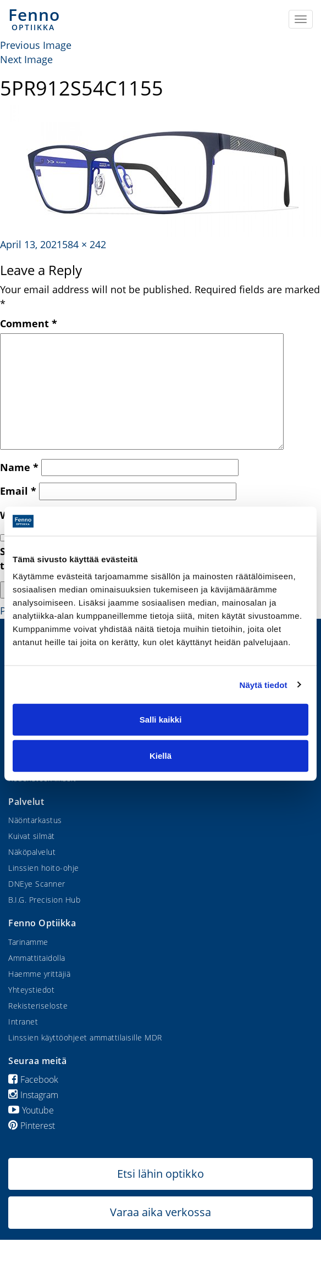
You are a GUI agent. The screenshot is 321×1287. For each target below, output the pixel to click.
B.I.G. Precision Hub (44, 899)
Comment (28, 323)
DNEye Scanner (36, 883)
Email (18, 490)
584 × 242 (84, 244)
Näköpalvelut (32, 852)
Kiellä (160, 755)
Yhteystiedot (31, 989)
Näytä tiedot (263, 684)
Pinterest (31, 1126)
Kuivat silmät (31, 836)
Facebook (33, 1079)
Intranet (23, 1021)
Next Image (26, 59)
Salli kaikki (161, 719)
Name (19, 467)
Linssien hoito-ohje (43, 868)
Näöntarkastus (35, 820)
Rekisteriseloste (38, 1005)
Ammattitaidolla (36, 958)
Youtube (31, 1110)
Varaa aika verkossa (160, 1212)
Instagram (33, 1095)
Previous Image (35, 45)
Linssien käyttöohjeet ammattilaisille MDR (85, 1037)
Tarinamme (28, 942)
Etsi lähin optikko (160, 1173)
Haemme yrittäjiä (39, 974)
